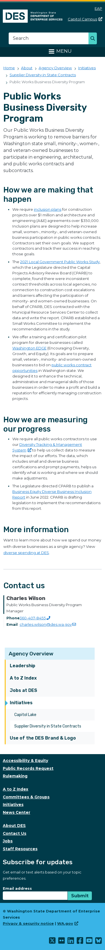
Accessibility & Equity (25, 760)
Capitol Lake (25, 714)
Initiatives (21, 702)
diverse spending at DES (26, 552)
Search (94, 39)
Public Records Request (28, 768)
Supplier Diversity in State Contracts (47, 726)
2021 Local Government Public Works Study (60, 261)
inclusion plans (47, 209)
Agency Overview (31, 653)
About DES (14, 825)
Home (9, 68)
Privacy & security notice (28, 923)
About (26, 68)
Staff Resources (20, 849)
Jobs (8, 841)
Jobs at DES (23, 690)
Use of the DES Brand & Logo (43, 738)
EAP (98, 8)
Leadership (22, 665)
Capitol (85, 19)
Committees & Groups (26, 797)
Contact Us (14, 833)
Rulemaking (15, 776)
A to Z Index (23, 678)
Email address (17, 888)
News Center (16, 812)
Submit (79, 895)
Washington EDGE (29, 348)
